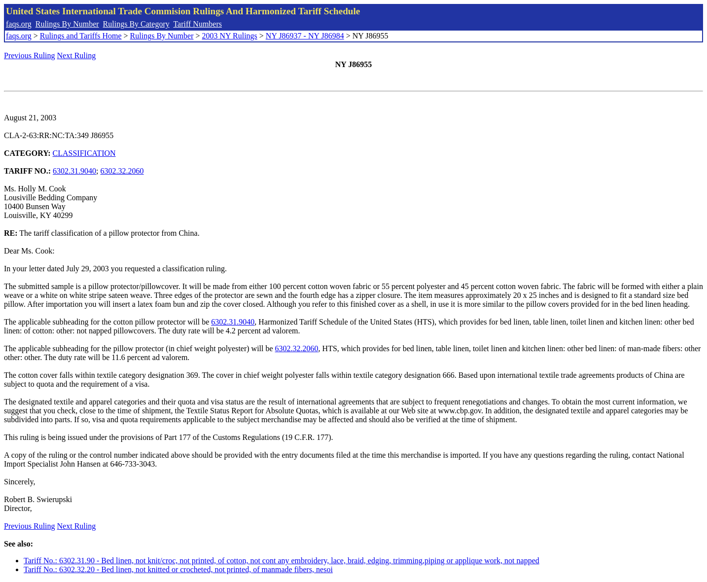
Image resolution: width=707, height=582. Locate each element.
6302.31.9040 (74, 171)
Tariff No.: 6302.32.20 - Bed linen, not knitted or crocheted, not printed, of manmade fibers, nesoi (178, 569)
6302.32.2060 (122, 171)
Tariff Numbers (197, 24)
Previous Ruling (29, 55)
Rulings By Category (136, 24)
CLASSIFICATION (84, 153)
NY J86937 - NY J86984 (305, 36)
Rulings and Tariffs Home (81, 36)
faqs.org (19, 24)
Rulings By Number (67, 24)
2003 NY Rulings (229, 36)
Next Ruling (76, 55)
